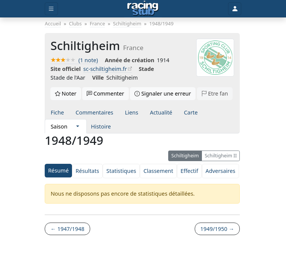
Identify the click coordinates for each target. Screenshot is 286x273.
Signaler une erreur (162, 93)
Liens (131, 112)
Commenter (105, 93)
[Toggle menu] (51, 9)
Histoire (101, 126)
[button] (77, 126)
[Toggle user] (234, 9)
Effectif (189, 170)
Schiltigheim (185, 155)
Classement (158, 170)
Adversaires (220, 170)
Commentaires (94, 112)
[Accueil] (143, 8)
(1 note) (74, 60)
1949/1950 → (217, 228)
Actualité (161, 112)
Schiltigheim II (221, 155)
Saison (59, 126)
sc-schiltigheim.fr (105, 68)
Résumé (58, 170)
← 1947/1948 (67, 228)
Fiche (57, 112)
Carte (190, 112)
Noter (66, 93)
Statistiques (121, 170)
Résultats (87, 170)
